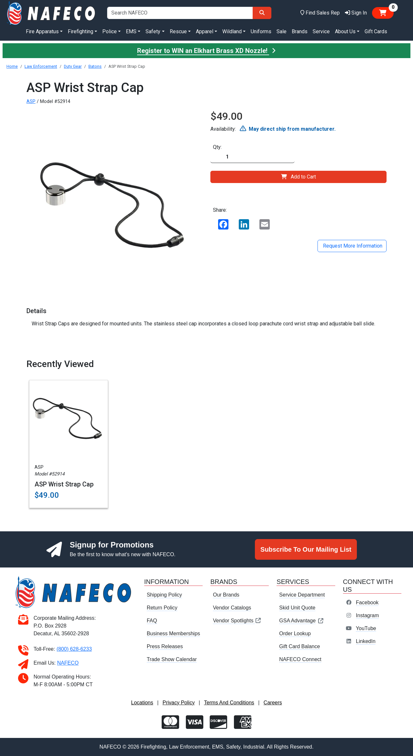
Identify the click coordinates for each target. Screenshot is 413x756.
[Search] (262, 13)
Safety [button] (153, 31)
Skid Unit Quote (297, 607)
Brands (299, 31)
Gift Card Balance (299, 646)
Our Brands (226, 595)
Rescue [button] (178, 31)
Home (12, 66)
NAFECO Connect (300, 659)
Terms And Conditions (229, 702)
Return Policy (162, 607)
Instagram (367, 615)
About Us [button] (345, 31)
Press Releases (165, 646)
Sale (282, 31)
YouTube (366, 628)
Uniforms (261, 31)
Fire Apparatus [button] (42, 31)
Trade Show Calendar (172, 659)
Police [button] (109, 31)
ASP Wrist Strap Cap (64, 484)
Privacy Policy (179, 702)
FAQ (152, 620)
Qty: (217, 147)
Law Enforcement (41, 66)
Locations (142, 702)
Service (321, 31)
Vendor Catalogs (232, 607)
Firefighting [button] (80, 31)
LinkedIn (366, 641)
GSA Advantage (301, 620)
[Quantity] (252, 157)
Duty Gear (73, 66)
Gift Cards (376, 31)
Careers (273, 702)
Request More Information (352, 246)
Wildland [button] (232, 31)
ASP (30, 101)
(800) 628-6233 (74, 649)
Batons (95, 66)
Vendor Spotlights (237, 620)
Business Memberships (173, 633)
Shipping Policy (164, 595)
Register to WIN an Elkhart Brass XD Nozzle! (206, 51)
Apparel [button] (204, 31)
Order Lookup (295, 633)
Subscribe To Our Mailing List (305, 549)
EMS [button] (131, 31)
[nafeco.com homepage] (51, 12)
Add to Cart (298, 177)
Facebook (367, 602)
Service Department (302, 595)
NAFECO (68, 663)
